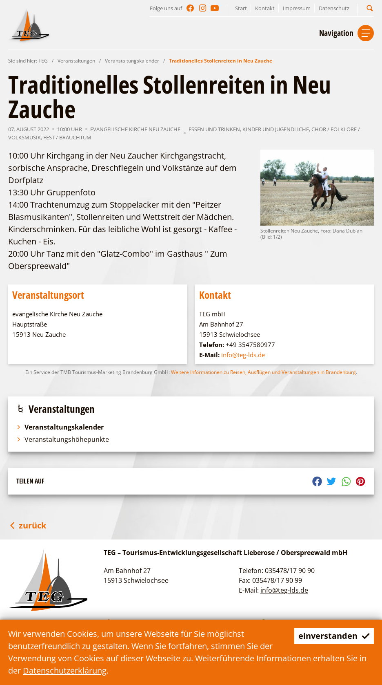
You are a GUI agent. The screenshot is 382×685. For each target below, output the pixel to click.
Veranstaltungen (76, 60)
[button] (370, 8)
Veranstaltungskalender (132, 60)
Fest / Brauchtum (67, 137)
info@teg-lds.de (243, 355)
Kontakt (265, 8)
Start (241, 8)
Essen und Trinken (214, 129)
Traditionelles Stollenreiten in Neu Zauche (220, 60)
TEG (43, 60)
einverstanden (334, 635)
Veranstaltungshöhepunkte (62, 439)
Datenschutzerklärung (65, 670)
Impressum (297, 8)
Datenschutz (334, 8)
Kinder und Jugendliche (275, 129)
